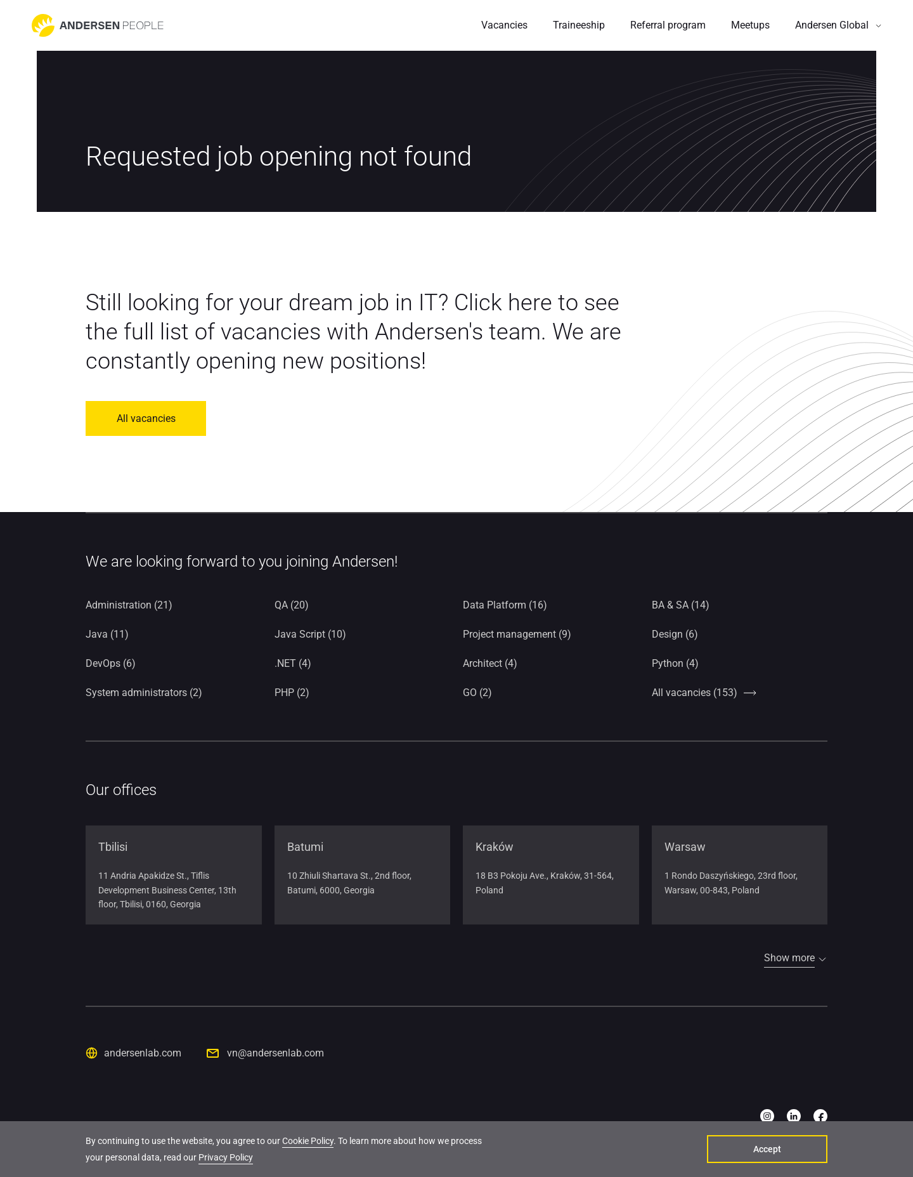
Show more (789, 958)
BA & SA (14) (680, 605)
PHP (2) (292, 693)
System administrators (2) (144, 693)
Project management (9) (517, 634)
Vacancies (504, 25)
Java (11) (107, 634)
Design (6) (675, 634)
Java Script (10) (310, 634)
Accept (767, 1149)
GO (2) (477, 693)
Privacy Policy (225, 1157)
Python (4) (675, 663)
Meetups (750, 25)
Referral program (668, 25)
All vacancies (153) (694, 693)
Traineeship (579, 25)
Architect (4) (490, 663)
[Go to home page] (98, 25)
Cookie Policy (307, 1141)
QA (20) (292, 605)
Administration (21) (129, 605)
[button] (838, 25)
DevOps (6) (111, 663)
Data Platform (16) (505, 605)
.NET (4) (293, 663)
